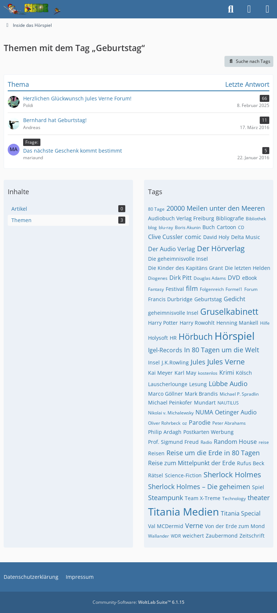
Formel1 (234, 289)
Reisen (156, 453)
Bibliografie (230, 218)
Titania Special (240, 513)
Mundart (205, 402)
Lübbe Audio (228, 383)
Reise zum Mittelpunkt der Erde (191, 463)
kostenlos (207, 373)
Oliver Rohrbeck (164, 423)
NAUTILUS (228, 403)
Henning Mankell (237, 322)
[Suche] (230, 9)
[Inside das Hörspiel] (32, 9)
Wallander (158, 536)
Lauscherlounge (167, 384)
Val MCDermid (165, 526)
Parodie (200, 422)
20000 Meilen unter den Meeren (215, 208)
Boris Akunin (188, 227)
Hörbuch (196, 336)
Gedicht (234, 299)
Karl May (185, 372)
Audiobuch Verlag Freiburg (181, 218)
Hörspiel (235, 336)
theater (259, 497)
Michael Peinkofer (170, 402)
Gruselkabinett (229, 311)
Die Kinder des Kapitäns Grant (185, 267)
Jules (198, 361)
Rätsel (155, 475)
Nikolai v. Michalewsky (171, 413)
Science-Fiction (183, 475)
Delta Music (245, 237)
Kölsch (244, 372)
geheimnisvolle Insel (173, 312)
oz (184, 423)
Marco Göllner (165, 393)
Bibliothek (256, 218)
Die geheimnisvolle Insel (178, 258)
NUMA (204, 412)
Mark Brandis (201, 393)
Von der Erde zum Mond (235, 526)
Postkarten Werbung (208, 431)
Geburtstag (208, 299)
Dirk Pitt (180, 278)
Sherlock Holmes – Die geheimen (199, 486)
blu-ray (166, 227)
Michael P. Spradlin (239, 394)
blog (152, 227)
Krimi (226, 372)
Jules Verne (226, 362)
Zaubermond (222, 535)
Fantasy (156, 289)
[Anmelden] (249, 9)
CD (241, 227)
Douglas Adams (210, 278)
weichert (193, 535)
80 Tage (156, 209)
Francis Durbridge (170, 299)
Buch (208, 227)
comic (193, 237)
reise (264, 442)
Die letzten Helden (247, 267)
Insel (154, 362)
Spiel (258, 487)
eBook (249, 277)
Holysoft (158, 337)
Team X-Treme (202, 498)
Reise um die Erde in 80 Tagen (213, 452)
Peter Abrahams (229, 423)
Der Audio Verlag (171, 249)
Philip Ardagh (164, 431)
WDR (176, 536)
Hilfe (265, 323)
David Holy (216, 237)
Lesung (198, 384)
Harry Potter (163, 322)
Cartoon (226, 227)
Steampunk (165, 497)
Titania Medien (183, 511)
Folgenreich (212, 289)
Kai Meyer (160, 372)
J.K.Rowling (175, 362)
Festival (175, 288)
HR (173, 337)
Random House (235, 442)
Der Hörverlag (221, 248)
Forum (251, 289)
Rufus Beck (250, 463)
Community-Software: (138, 602)
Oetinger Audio (236, 412)
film (192, 288)
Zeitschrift (252, 535)
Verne (194, 525)
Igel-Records (165, 350)
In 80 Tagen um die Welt (221, 349)
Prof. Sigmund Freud (173, 441)
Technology (234, 498)
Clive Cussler (165, 237)
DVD (234, 278)
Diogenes (158, 278)
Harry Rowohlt (197, 322)
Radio (206, 442)
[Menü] (267, 9)
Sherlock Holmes (232, 475)
